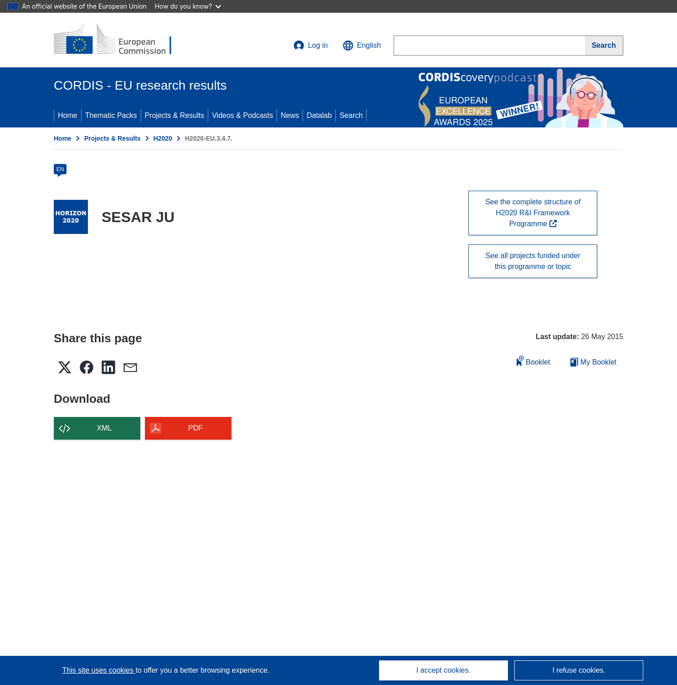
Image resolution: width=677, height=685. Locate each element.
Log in (310, 45)
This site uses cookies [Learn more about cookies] (98, 670)
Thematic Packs (111, 115)
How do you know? (188, 6)
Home (67, 115)
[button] (361, 45)
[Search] (604, 46)
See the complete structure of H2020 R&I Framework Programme (532, 213)
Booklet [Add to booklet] (533, 360)
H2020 (163, 138)
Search (351, 115)
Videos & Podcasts (242, 115)
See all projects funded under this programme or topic (533, 261)
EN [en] (60, 169)
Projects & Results (175, 115)
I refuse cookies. (578, 670)
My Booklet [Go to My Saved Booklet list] (593, 362)
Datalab (319, 115)
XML (104, 428)
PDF (195, 428)
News (290, 115)
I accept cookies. (443, 670)
